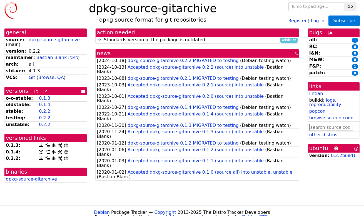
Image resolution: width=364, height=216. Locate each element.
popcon (317, 111)
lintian (316, 93)
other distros (323, 134)
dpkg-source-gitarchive (54, 39)
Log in (317, 20)
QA (60, 77)
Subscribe (344, 20)
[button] (99, 39)
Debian (102, 212)
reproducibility (325, 104)
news (104, 53)
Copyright (165, 212)
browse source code (331, 117)
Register (297, 20)
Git (32, 77)
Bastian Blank (51, 57)
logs (330, 100)
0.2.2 (44, 111)
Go (350, 6)
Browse (46, 77)
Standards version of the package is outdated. (197, 40)
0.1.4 (44, 104)
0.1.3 (44, 98)
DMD (74, 58)
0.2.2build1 (343, 155)
